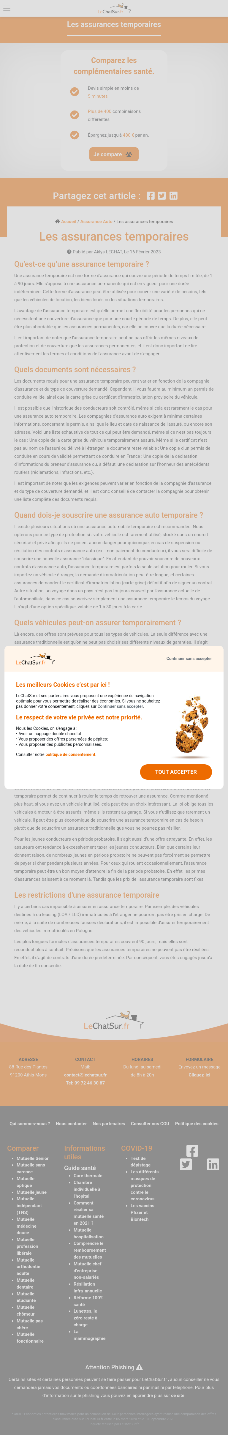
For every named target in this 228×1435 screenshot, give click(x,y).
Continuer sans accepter (189, 658)
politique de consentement (70, 754)
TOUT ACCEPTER (176, 772)
